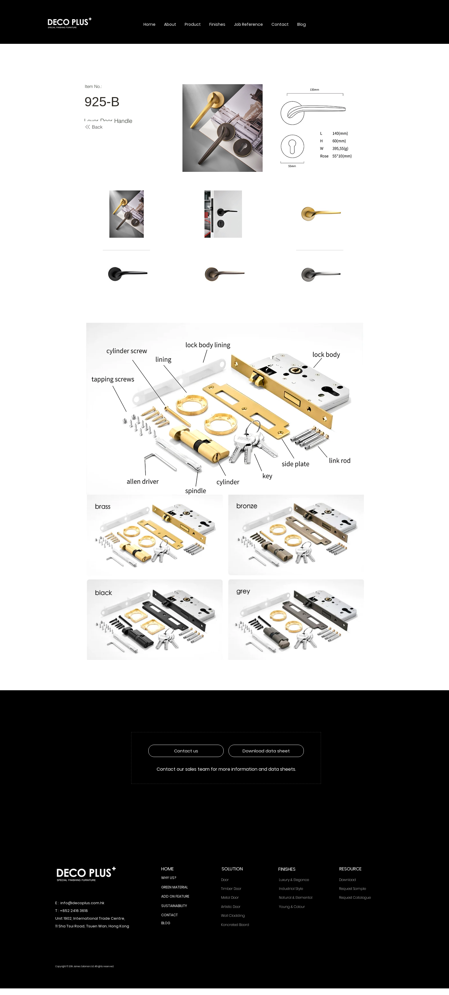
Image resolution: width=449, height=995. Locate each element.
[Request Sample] (358, 889)
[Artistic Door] (238, 907)
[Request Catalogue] (358, 897)
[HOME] (178, 869)
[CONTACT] (178, 915)
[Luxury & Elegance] (298, 880)
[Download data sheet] (266, 751)
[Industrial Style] (298, 889)
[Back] (93, 127)
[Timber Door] (238, 889)
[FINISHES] (295, 869)
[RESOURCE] (356, 869)
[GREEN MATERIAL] (178, 887)
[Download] (358, 880)
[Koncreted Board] (238, 925)
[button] (170, 24)
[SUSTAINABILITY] (178, 906)
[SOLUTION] (239, 869)
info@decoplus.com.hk (82, 903)
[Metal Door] (238, 897)
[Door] (238, 880)
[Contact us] (186, 751)
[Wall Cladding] (238, 916)
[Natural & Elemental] (298, 897)
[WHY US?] (178, 878)
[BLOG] (178, 923)
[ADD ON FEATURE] (178, 897)
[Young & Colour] (298, 907)
